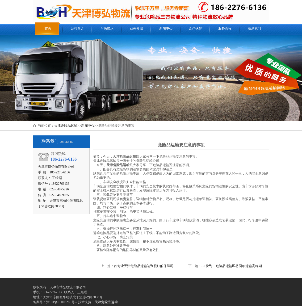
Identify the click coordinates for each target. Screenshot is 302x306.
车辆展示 (106, 28)
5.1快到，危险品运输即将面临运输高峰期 (231, 266)
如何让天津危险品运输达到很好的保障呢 (143, 266)
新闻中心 (165, 28)
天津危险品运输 (65, 125)
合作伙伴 (195, 28)
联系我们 (254, 28)
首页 (48, 28)
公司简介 (77, 28)
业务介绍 (136, 28)
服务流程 (224, 28)
